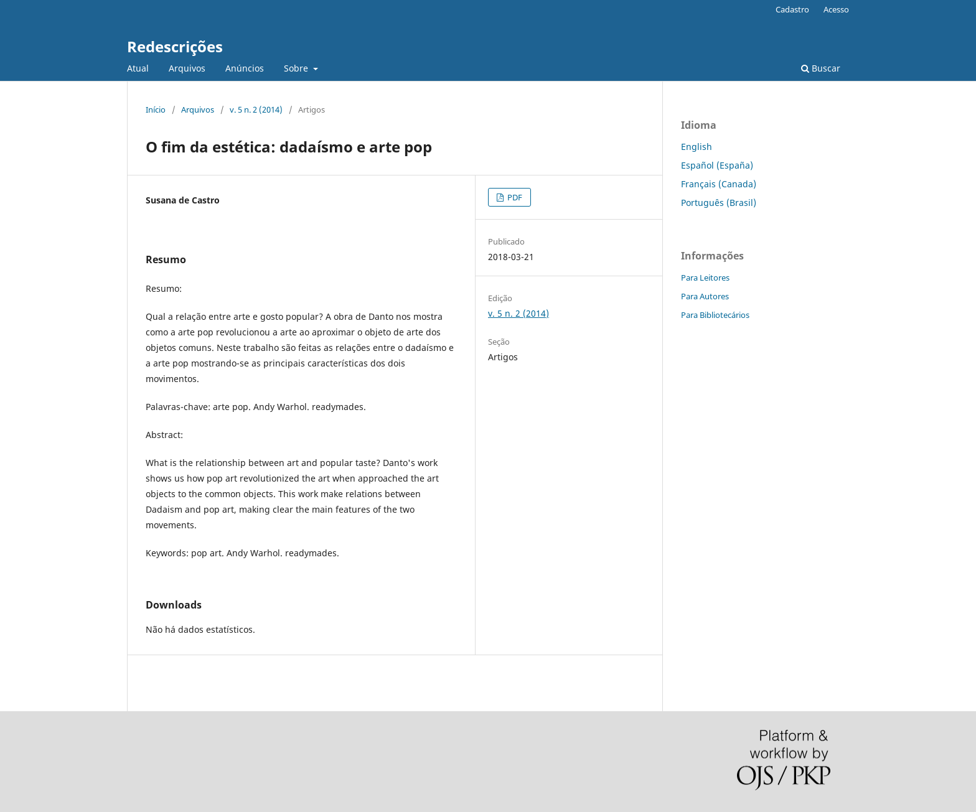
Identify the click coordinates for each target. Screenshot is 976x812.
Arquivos (187, 68)
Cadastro (792, 9)
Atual (138, 68)
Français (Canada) (718, 184)
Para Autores (705, 296)
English (696, 146)
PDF (513, 197)
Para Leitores (705, 277)
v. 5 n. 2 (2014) (256, 109)
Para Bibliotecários (715, 314)
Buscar (820, 68)
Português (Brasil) (718, 202)
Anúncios (244, 68)
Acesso (836, 9)
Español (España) (717, 165)
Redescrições (175, 46)
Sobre (297, 68)
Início (156, 109)
